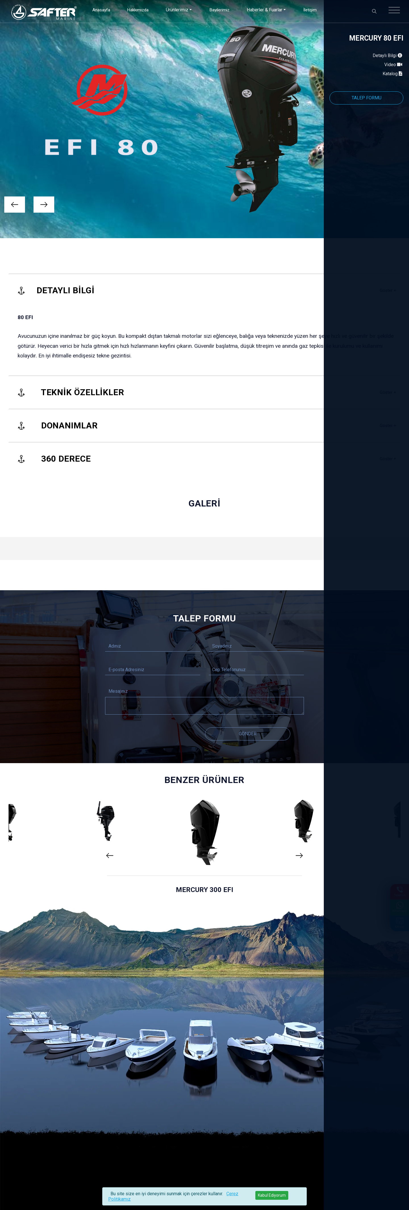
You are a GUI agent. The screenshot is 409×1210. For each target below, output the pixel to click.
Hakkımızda (136, 9)
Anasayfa (99, 9)
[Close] (271, 1195)
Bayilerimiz (220, 9)
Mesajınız (118, 691)
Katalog (393, 73)
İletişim (312, 9)
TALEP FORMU (366, 98)
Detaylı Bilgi (388, 55)
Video (393, 64)
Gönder (247, 733)
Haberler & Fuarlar (266, 9)
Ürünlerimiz (177, 9)
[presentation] (14, 204)
